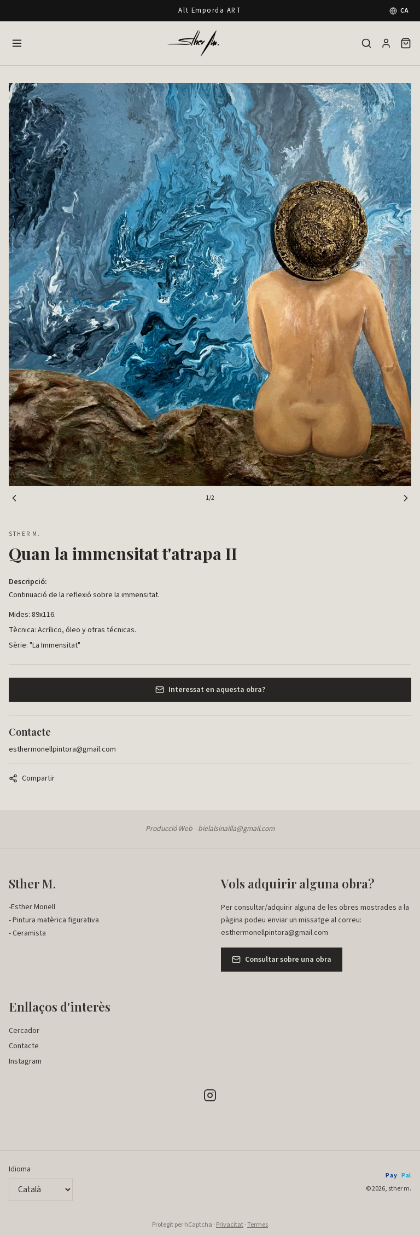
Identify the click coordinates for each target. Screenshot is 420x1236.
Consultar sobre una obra (281, 959)
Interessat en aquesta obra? (210, 689)
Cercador (24, 1030)
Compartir (32, 778)
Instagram (25, 1061)
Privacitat (229, 1224)
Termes (257, 1224)
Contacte (24, 1046)
